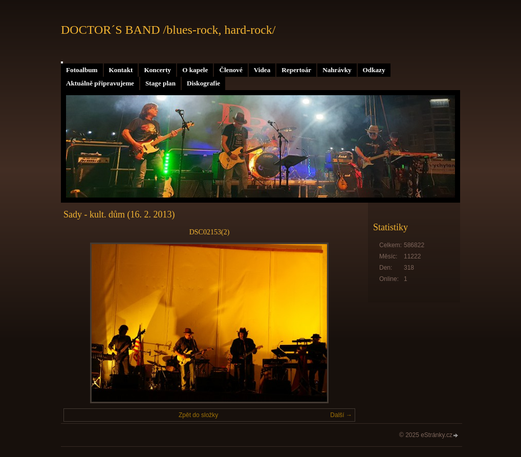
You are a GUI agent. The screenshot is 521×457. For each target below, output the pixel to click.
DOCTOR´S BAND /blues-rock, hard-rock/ (168, 29)
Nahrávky (336, 70)
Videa (262, 70)
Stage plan (160, 83)
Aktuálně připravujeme (100, 83)
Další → (341, 415)
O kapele (195, 70)
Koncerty (157, 70)
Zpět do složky (198, 415)
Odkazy (374, 70)
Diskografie (203, 83)
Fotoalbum (82, 70)
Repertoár (296, 70)
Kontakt (121, 70)
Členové (230, 70)
